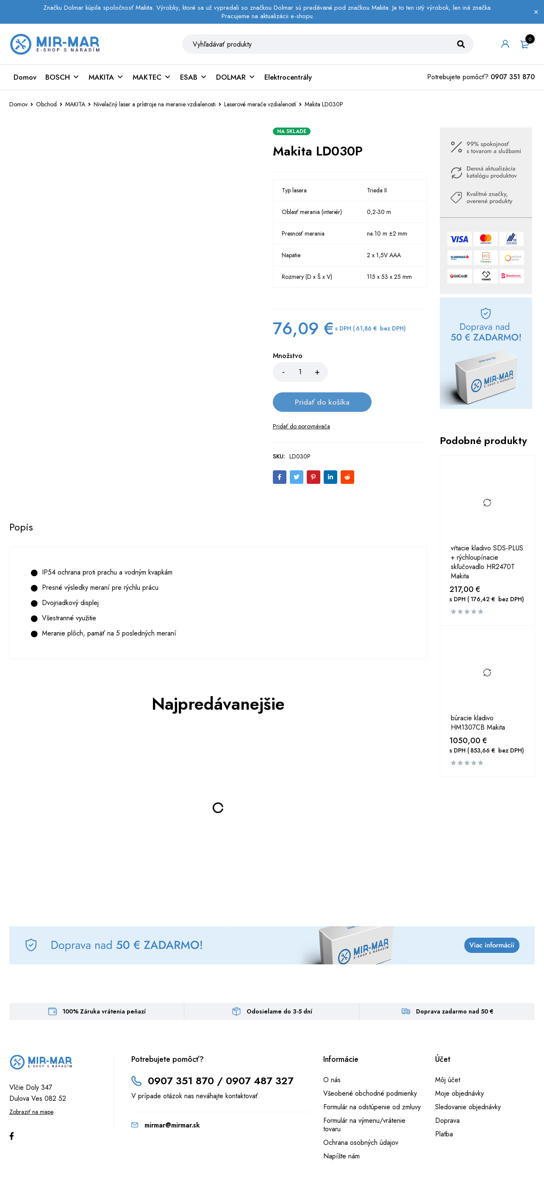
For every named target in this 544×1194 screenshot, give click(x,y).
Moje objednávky (459, 1065)
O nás (332, 1051)
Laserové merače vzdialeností (260, 106)
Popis (21, 499)
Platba (444, 1106)
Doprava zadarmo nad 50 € (455, 983)
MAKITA (106, 79)
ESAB (193, 79)
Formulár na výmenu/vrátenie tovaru (364, 1096)
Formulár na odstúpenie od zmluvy (372, 1078)
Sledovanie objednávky (468, 1078)
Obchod (46, 106)
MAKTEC (152, 79)
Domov (25, 79)
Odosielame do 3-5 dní (279, 983)
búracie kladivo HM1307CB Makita (478, 724)
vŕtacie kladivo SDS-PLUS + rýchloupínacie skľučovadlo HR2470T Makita (487, 564)
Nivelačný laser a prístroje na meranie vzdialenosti (155, 106)
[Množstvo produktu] (300, 373)
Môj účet (447, 1051)
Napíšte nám (341, 1128)
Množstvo (288, 357)
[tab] (21, 499)
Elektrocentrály (288, 79)
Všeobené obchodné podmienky (370, 1065)
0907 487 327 (260, 1052)
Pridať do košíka (377, 373)
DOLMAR (235, 79)
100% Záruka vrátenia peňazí (104, 983)
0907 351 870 (513, 78)
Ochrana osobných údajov (360, 1114)
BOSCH (62, 79)
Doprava (447, 1092)
